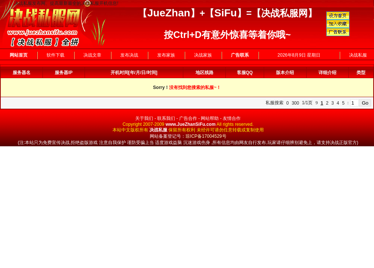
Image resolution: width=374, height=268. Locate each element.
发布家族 (166, 55)
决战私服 (358, 55)
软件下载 (55, 55)
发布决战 (129, 55)
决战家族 (203, 55)
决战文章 (92, 55)
